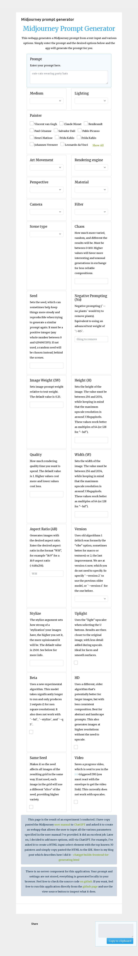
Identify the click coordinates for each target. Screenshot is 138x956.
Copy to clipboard (120, 940)
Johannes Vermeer (46, 144)
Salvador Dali (66, 131)
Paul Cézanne (42, 131)
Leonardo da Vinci (76, 144)
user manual (62, 824)
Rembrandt (95, 124)
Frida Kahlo (67, 137)
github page (90, 886)
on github (86, 881)
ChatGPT (79, 824)
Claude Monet (72, 124)
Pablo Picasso (91, 131)
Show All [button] (98, 145)
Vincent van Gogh (45, 124)
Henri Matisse (43, 137)
